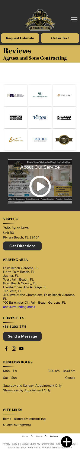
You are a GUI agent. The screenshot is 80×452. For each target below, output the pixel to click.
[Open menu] (74, 19)
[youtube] (21, 349)
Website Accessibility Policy (57, 447)
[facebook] (6, 349)
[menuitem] (8, 419)
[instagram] (14, 349)
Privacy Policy (10, 443)
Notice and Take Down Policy (24, 447)
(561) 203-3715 (14, 327)
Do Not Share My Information (38, 443)
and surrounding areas (19, 307)
